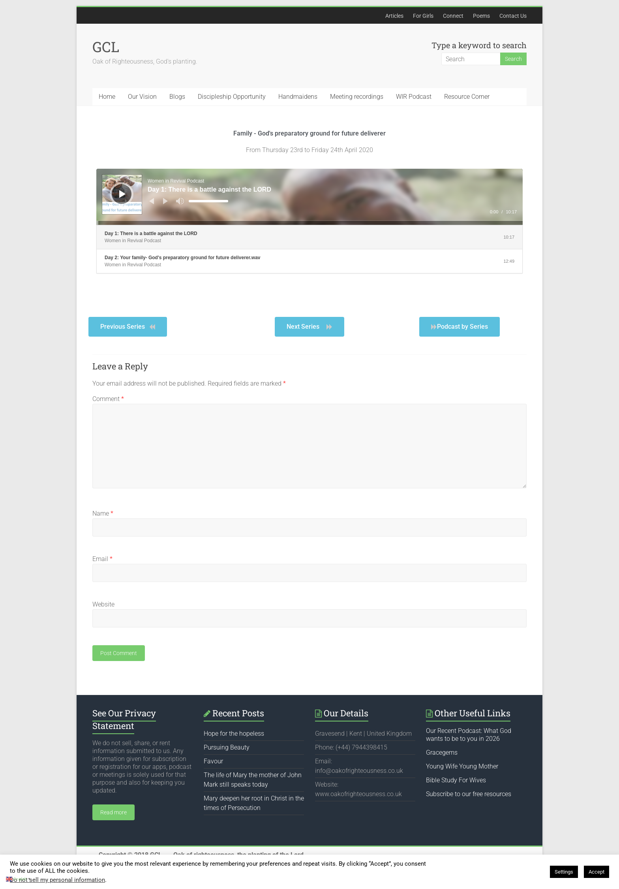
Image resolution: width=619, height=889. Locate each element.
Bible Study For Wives (456, 780)
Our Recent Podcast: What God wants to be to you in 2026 (468, 734)
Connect (453, 16)
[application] (309, 197)
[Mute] (180, 201)
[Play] (122, 194)
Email (102, 559)
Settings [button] (564, 872)
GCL (105, 46)
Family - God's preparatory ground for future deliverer (309, 133)
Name (102, 513)
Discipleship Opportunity (232, 96)
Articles (394, 16)
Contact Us (513, 16)
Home (107, 96)
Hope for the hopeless (234, 733)
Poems (481, 16)
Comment (108, 399)
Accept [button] (596, 872)
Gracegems (442, 752)
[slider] (208, 201)
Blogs (177, 96)
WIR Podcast (413, 96)
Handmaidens (297, 96)
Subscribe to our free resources (468, 794)
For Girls (423, 16)
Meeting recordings (356, 96)
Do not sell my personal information (57, 879)
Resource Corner (467, 96)
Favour (213, 761)
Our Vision (142, 96)
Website (103, 604)
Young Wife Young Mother (462, 766)
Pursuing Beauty (226, 747)
